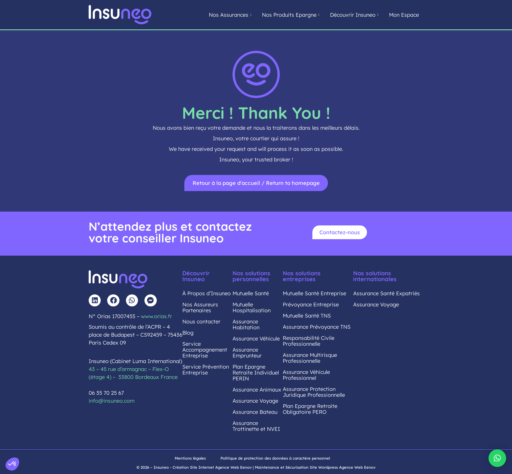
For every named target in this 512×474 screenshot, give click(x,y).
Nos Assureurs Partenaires (200, 307)
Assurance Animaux (257, 389)
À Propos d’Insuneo (206, 293)
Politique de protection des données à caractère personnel (275, 458)
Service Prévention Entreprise (205, 369)
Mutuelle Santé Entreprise (314, 293)
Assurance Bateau (255, 412)
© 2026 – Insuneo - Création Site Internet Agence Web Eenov (194, 467)
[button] (497, 458)
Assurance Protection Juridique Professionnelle (314, 392)
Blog (187, 332)
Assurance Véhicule (256, 338)
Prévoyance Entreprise (311, 304)
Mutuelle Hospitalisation (252, 307)
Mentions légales (190, 458)
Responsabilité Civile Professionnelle (308, 341)
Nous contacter (201, 321)
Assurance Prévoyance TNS (317, 326)
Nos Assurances (230, 14)
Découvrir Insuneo (354, 14)
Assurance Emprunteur (247, 352)
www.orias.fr (156, 316)
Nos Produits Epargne (290, 14)
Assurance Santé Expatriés (386, 293)
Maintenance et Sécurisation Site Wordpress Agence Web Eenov (315, 467)
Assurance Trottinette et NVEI (256, 426)
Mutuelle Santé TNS (307, 315)
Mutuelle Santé (251, 293)
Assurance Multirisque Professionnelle (310, 358)
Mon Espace (404, 14)
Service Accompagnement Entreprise (204, 349)
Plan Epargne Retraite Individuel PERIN (256, 372)
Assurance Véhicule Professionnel (306, 375)
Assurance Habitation (246, 324)
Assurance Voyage (255, 400)
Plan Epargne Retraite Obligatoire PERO (310, 409)
